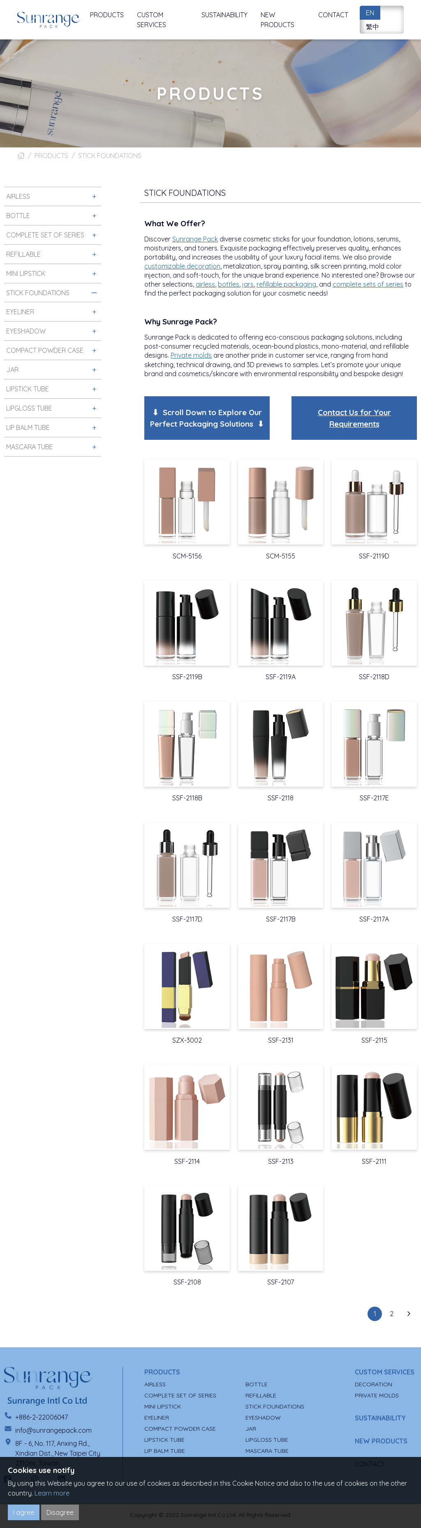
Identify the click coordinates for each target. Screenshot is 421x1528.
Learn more (52, 1493)
